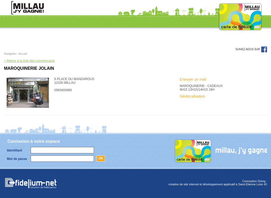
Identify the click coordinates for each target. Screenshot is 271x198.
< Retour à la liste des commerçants (29, 61)
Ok (100, 158)
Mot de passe (17, 159)
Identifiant (14, 150)
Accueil (23, 53)
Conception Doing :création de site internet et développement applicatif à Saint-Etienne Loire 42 (218, 182)
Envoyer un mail (193, 79)
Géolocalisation (192, 96)
